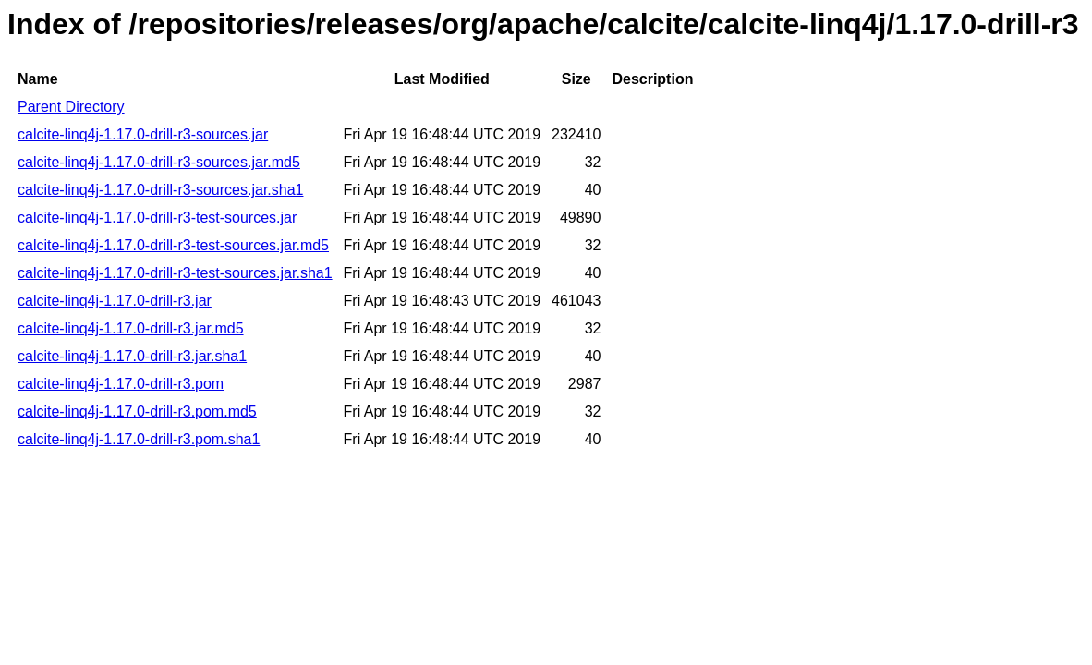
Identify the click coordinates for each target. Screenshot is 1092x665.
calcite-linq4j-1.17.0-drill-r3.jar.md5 (131, 328)
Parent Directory (71, 107)
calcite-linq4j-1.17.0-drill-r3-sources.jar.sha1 (160, 190)
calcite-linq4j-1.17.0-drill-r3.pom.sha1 (139, 439)
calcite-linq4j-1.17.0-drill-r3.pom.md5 (137, 411)
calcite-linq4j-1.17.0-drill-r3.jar (115, 300)
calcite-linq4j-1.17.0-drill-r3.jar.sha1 (132, 356)
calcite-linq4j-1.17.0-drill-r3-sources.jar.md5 (159, 162)
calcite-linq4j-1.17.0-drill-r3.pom (121, 384)
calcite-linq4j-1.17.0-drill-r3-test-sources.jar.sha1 (175, 273)
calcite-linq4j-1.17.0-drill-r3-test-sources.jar (157, 217)
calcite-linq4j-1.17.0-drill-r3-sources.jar (143, 134)
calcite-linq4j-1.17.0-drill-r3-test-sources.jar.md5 (173, 245)
